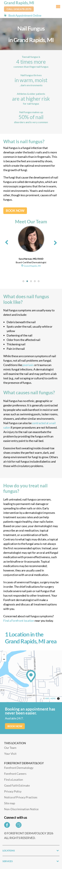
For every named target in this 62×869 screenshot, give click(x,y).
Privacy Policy (12, 791)
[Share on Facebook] (8, 826)
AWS (47, 698)
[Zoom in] (4, 654)
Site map (9, 803)
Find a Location (13, 779)
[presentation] (6, 241)
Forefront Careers (15, 773)
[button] (23, 281)
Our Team (10, 747)
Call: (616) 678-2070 (19, 9)
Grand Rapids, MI (19, 2)
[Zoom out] (4, 659)
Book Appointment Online (24, 15)
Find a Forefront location (18, 620)
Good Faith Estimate (17, 785)
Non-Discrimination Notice (21, 809)
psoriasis (28, 365)
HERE (53, 698)
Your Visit (10, 753)
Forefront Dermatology (18, 767)
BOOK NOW (15, 210)
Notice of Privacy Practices (20, 797)
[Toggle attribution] (58, 699)
